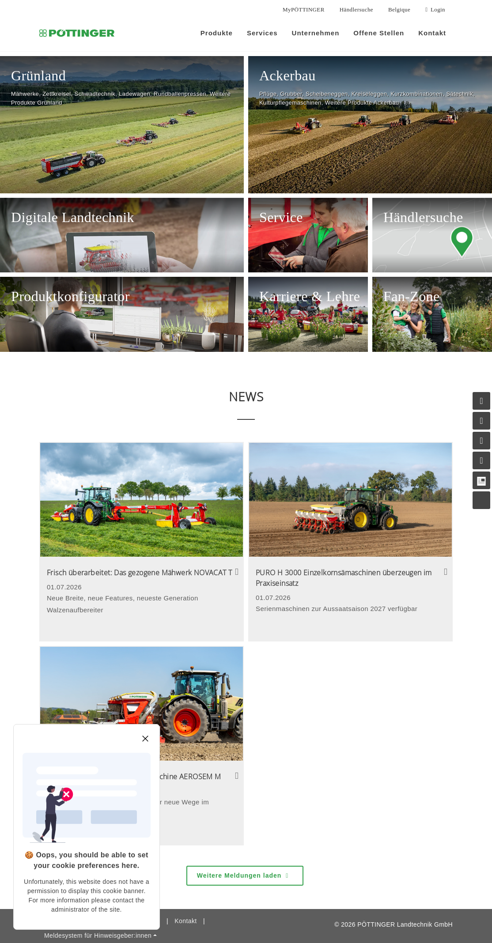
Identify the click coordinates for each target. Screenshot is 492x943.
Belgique (399, 9)
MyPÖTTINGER (304, 9)
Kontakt (185, 907)
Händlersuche (356, 9)
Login (435, 9)
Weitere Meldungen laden (244, 862)
